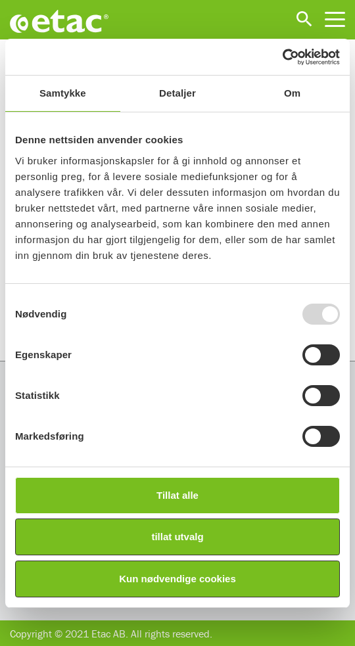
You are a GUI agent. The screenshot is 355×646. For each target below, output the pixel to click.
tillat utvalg (177, 536)
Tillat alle (177, 495)
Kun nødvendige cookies (177, 578)
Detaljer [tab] (177, 93)
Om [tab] (292, 93)
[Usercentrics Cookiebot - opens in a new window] (282, 57)
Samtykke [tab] (62, 93)
